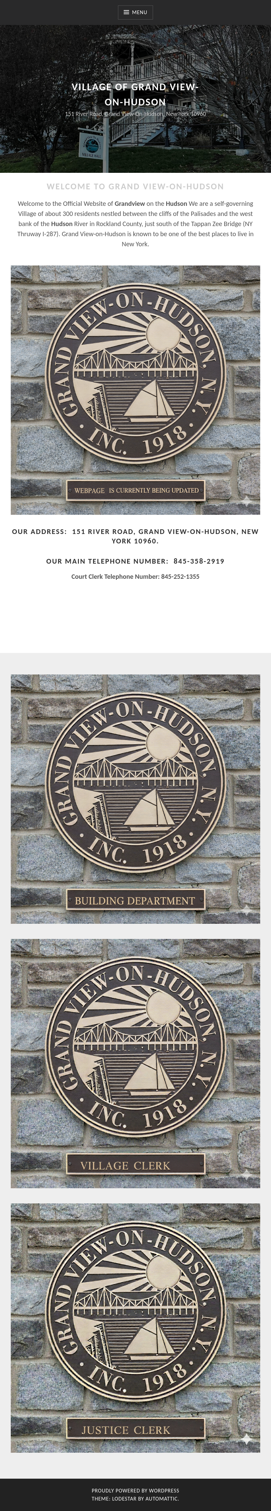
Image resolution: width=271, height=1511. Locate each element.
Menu (139, 12)
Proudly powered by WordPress (135, 1490)
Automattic (162, 1499)
